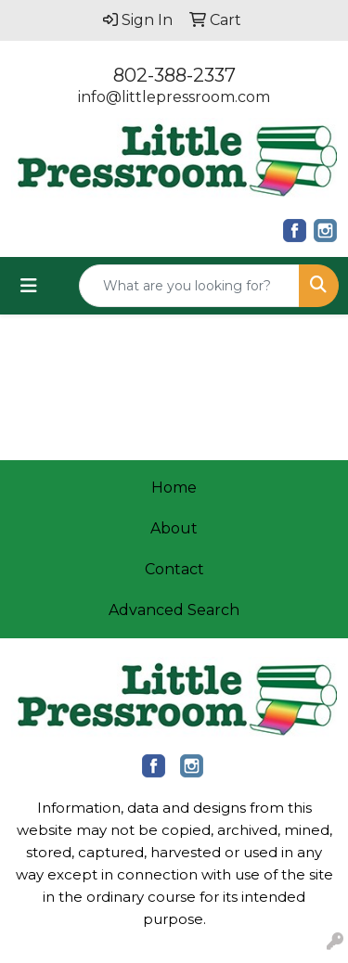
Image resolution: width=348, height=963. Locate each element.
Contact (174, 569)
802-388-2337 (174, 75)
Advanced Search (174, 610)
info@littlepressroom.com (174, 97)
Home (174, 487)
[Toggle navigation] (28, 286)
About (174, 528)
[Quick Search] (189, 285)
